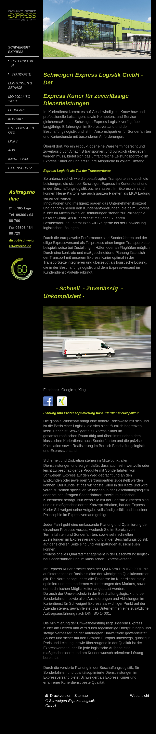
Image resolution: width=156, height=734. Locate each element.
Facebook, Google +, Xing (64, 390)
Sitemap (81, 696)
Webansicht (139, 696)
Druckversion (58, 696)
